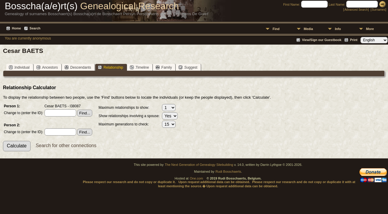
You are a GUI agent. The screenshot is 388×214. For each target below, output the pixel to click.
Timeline (139, 67)
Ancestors (47, 67)
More (370, 29)
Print (353, 40)
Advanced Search (356, 9)
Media (308, 29)
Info (338, 29)
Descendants (78, 67)
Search (35, 28)
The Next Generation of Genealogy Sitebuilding (199, 164)
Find (276, 29)
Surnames (378, 9)
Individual (19, 67)
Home (16, 28)
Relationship (110, 67)
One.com (196, 178)
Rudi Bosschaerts (228, 171)
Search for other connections (66, 145)
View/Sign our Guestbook (321, 40)
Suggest (188, 67)
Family (164, 67)
